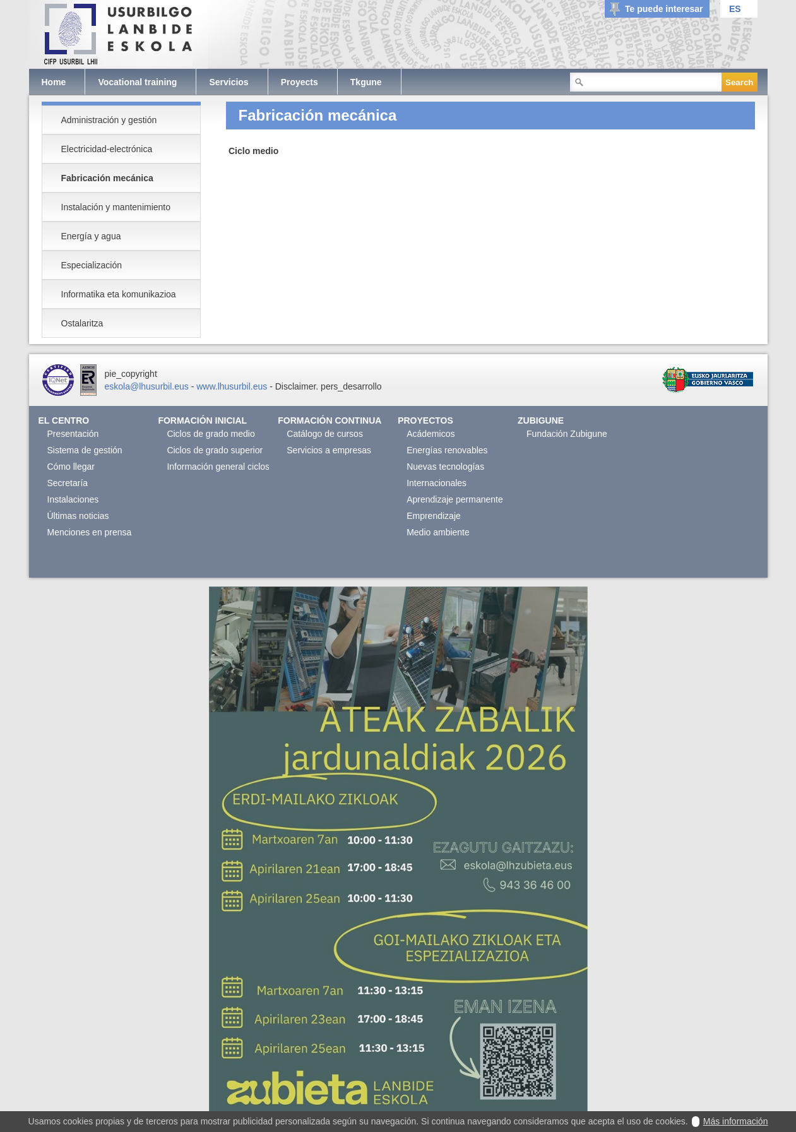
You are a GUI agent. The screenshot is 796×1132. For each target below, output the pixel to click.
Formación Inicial (202, 420)
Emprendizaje (434, 516)
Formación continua (329, 420)
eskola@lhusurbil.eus (147, 386)
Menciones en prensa (89, 532)
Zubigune (541, 420)
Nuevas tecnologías (445, 467)
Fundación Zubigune (566, 434)
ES (735, 9)
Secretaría (67, 483)
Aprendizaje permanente (455, 499)
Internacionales (436, 483)
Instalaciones (73, 499)
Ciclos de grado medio (210, 434)
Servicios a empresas (329, 450)
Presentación (73, 434)
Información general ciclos (218, 467)
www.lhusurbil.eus (231, 386)
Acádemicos (430, 434)
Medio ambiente (438, 532)
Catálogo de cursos (325, 434)
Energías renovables (447, 450)
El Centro (64, 420)
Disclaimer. (296, 386)
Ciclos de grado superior (215, 450)
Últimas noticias (78, 516)
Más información (735, 1121)
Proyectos (425, 420)
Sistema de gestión (84, 450)
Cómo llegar (71, 467)
